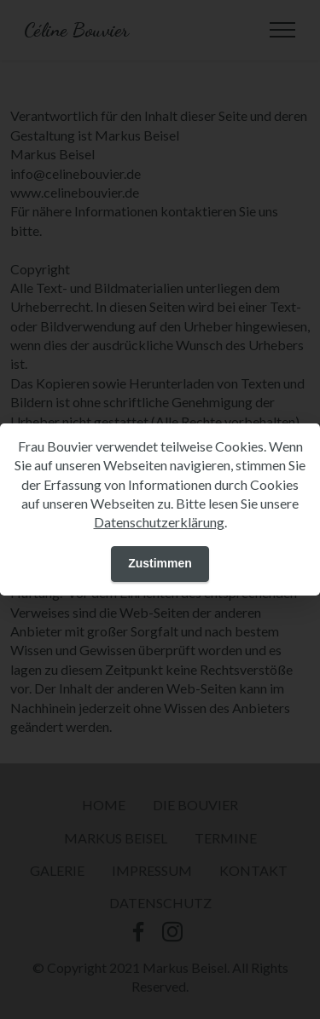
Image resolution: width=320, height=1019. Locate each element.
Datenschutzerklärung (159, 522)
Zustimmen (160, 563)
